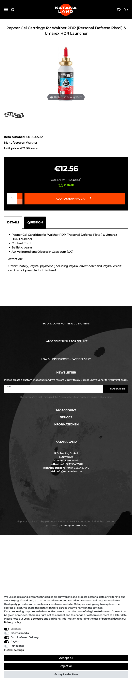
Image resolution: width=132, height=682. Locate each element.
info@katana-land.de (69, 471)
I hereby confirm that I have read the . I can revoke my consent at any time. (66, 397)
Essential (16, 628)
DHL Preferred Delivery (25, 637)
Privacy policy (12, 622)
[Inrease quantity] (19, 196)
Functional (17, 645)
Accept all (66, 658)
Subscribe (115, 388)
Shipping (74, 179)
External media (20, 633)
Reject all (66, 666)
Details (13, 222)
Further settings (14, 649)
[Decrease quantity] (19, 201)
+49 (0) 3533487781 (71, 464)
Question (35, 222)
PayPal (15, 641)
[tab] (14, 223)
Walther (31, 142)
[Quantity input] (12, 198)
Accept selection (66, 674)
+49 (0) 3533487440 (77, 467)
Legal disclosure (33, 618)
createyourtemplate (66, 525)
